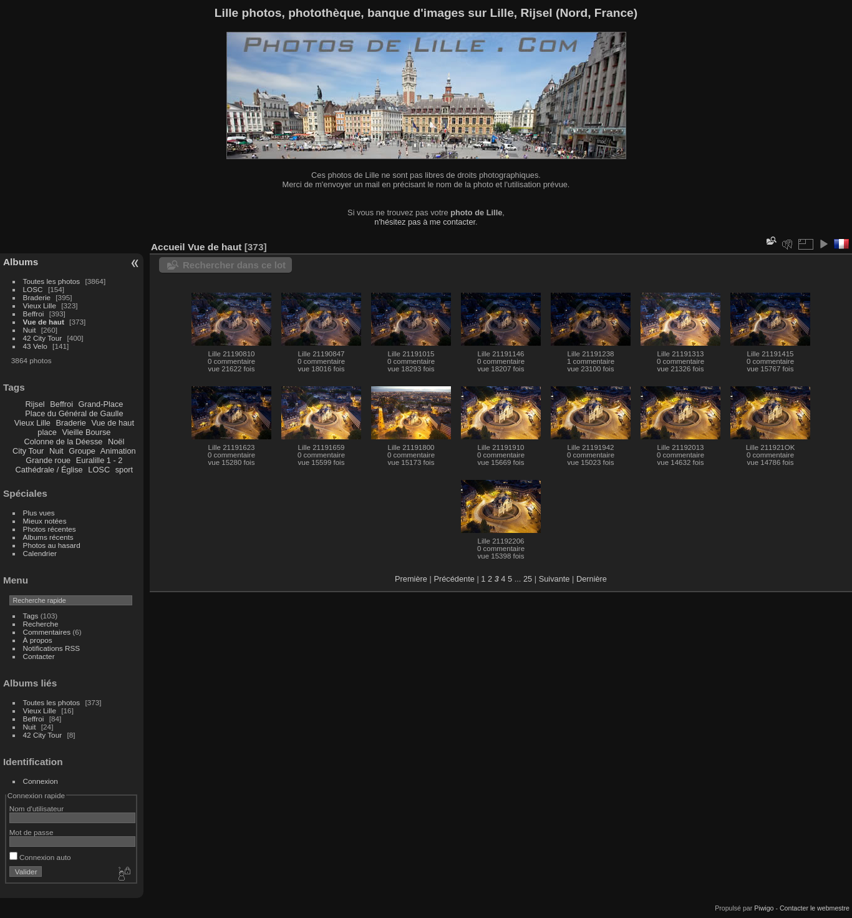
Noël (116, 441)
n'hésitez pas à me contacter (424, 222)
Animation (118, 451)
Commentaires (47, 632)
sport (124, 469)
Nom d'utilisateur (36, 808)
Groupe (82, 451)
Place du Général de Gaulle (74, 413)
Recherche (41, 624)
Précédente (453, 579)
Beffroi (33, 314)
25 (527, 579)
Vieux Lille (39, 305)
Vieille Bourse (86, 432)
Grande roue (48, 460)
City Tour (28, 451)
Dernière (591, 579)
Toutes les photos (51, 281)
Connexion (40, 781)
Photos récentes (49, 529)
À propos (37, 640)
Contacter (39, 656)
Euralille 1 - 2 (99, 460)
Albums (20, 261)
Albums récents (48, 537)
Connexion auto (40, 857)
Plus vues (39, 513)
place (47, 432)
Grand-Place (101, 404)
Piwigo (763, 908)
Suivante (554, 579)
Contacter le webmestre (815, 908)
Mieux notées (45, 521)
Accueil (168, 247)
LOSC (33, 289)
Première (411, 579)
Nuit (29, 330)
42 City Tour (42, 338)
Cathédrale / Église (49, 469)
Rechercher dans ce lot (234, 265)
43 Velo (35, 346)
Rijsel (34, 404)
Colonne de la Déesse (63, 441)
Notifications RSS (51, 648)
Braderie (37, 297)
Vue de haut (43, 322)
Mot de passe (31, 832)
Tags (31, 616)
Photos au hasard (51, 545)
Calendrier (40, 553)
